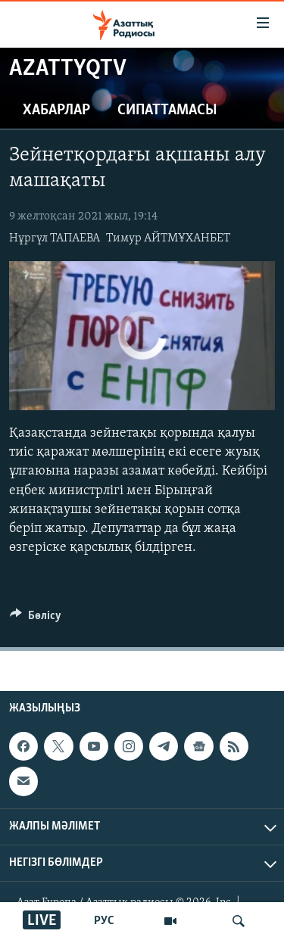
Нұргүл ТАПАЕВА (54, 238)
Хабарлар (56, 110)
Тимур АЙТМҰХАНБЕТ (168, 238)
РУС (104, 921)
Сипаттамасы (167, 110)
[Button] (35, 619)
